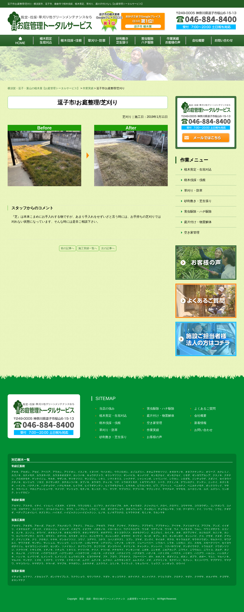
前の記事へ (67, 248)
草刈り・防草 (193, 190)
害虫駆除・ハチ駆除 (198, 211)
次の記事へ (108, 248)
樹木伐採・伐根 (194, 180)
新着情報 (199, 422)
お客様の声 (153, 437)
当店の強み (106, 408)
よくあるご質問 (204, 408)
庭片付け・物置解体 (198, 222)
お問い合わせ (202, 430)
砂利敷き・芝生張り (198, 201)
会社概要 (199, 415)
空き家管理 (191, 232)
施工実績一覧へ (87, 248)
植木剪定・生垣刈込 (198, 169)
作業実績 (152, 430)
